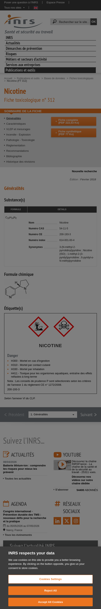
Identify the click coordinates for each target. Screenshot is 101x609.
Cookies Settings (50, 583)
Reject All (50, 594)
